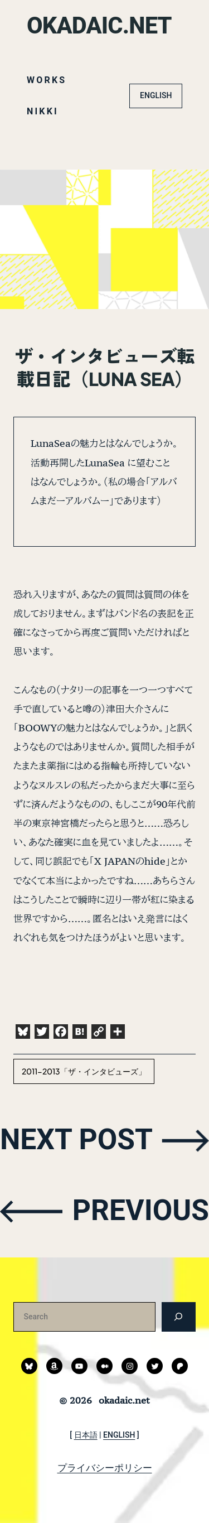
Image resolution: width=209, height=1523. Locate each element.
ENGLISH (156, 95)
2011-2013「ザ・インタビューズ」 (84, 1071)
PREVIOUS (140, 1210)
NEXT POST (77, 1139)
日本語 (86, 1434)
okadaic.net (99, 25)
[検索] (179, 1317)
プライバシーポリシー (104, 1467)
